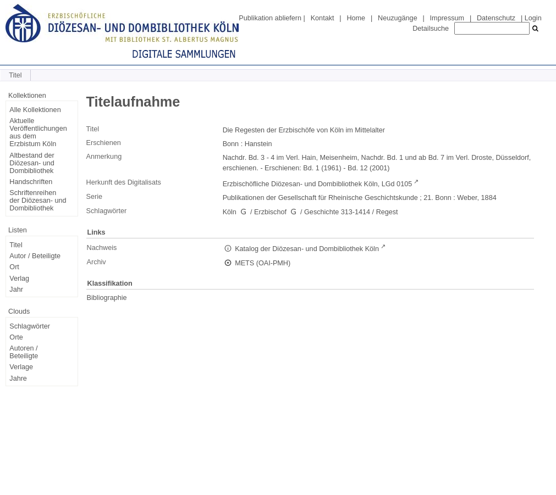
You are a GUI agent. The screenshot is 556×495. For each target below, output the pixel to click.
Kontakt (322, 18)
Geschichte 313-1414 (337, 212)
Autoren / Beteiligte (23, 352)
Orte (16, 337)
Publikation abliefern (270, 18)
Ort (14, 267)
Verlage (21, 367)
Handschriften (30, 182)
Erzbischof (270, 212)
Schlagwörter (29, 326)
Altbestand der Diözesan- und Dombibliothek (31, 163)
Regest (387, 212)
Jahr (16, 289)
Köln (229, 212)
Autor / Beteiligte (34, 256)
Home (355, 18)
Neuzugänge (397, 18)
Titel (15, 245)
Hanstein (258, 144)
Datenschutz (496, 18)
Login (533, 18)
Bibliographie (107, 298)
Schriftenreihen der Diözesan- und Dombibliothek (37, 200)
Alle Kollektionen (34, 110)
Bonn (231, 144)
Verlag (19, 278)
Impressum (447, 18)
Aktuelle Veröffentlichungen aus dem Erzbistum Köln (38, 132)
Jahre (18, 378)
